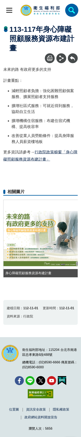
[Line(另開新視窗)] (30, 380)
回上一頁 (73, 55)
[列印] (50, 58)
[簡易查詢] (71, 10)
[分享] (61, 58)
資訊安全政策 (36, 409)
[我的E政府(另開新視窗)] (62, 380)
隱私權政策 (61, 409)
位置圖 (14, 409)
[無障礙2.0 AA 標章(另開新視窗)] (40, 393)
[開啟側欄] (9, 10)
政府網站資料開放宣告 (40, 417)
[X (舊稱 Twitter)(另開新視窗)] (40, 380)
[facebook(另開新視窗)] (19, 380)
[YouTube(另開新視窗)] (51, 380)
